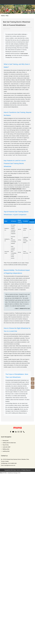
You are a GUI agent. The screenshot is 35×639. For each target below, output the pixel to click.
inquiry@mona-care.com (9, 465)
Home (3, 15)
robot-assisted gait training (17, 388)
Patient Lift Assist (16, 188)
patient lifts (28, 190)
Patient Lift (31, 220)
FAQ (7, 15)
